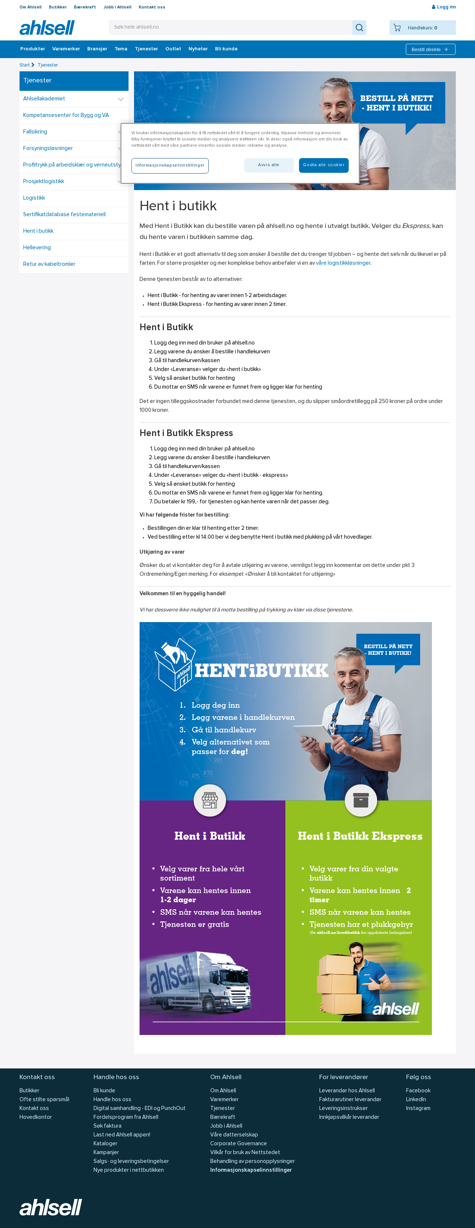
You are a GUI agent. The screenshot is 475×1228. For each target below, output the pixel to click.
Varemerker (66, 49)
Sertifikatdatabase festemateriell (64, 215)
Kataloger (105, 1144)
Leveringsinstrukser (343, 1108)
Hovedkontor (36, 1117)
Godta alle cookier (323, 165)
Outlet (173, 49)
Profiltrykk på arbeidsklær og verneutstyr (73, 165)
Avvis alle (268, 165)
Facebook (418, 1091)
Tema (121, 49)
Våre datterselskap (234, 1135)
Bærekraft (85, 7)
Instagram (418, 1108)
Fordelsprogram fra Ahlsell (126, 1117)
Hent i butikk (38, 231)
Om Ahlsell (31, 7)
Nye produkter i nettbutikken (129, 1170)
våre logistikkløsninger (343, 263)
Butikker (58, 7)
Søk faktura (108, 1126)
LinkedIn (416, 1099)
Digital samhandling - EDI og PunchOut (140, 1108)
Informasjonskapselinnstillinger (251, 1170)
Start (25, 65)
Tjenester (146, 49)
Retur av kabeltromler (49, 264)
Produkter (32, 49)
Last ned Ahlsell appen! (122, 1135)
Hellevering (37, 248)
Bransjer (97, 49)
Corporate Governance (238, 1144)
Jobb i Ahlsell (117, 7)
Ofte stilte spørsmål (44, 1099)
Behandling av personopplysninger (252, 1161)
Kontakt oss (152, 7)
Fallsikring (35, 132)
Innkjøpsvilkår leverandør (349, 1117)
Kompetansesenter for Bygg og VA (66, 115)
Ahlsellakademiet (44, 99)
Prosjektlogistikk (43, 181)
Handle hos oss (112, 1099)
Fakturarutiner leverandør (350, 1099)
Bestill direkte (431, 49)
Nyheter (198, 49)
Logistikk (34, 198)
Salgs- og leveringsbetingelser (131, 1161)
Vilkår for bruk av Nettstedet (245, 1152)
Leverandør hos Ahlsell (347, 1091)
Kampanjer (106, 1152)
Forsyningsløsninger (48, 148)
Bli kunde (226, 49)
